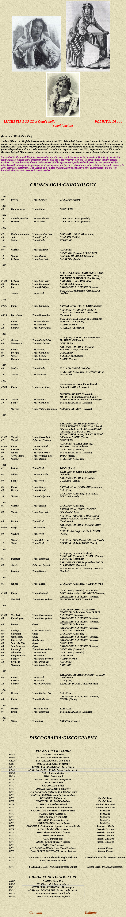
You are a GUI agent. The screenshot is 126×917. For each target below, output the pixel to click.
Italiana (91, 912)
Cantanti (35, 912)
